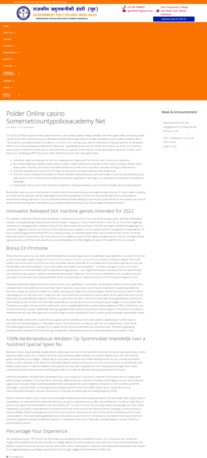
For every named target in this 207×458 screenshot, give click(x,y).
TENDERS (149, 26)
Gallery (65, 423)
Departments (68, 26)
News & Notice (183, 26)
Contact (34, 26)
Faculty (87, 26)
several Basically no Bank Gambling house (29, 389)
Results (90, 429)
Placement (91, 435)
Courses (90, 423)
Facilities (103, 26)
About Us (19, 26)
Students (49, 26)
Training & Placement (126, 26)
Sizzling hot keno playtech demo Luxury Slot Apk (72, 189)
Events (165, 26)
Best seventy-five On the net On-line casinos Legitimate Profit (38, 392)
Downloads (67, 429)
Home (6, 26)
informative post (64, 72)
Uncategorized (16, 386)
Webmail (90, 417)
